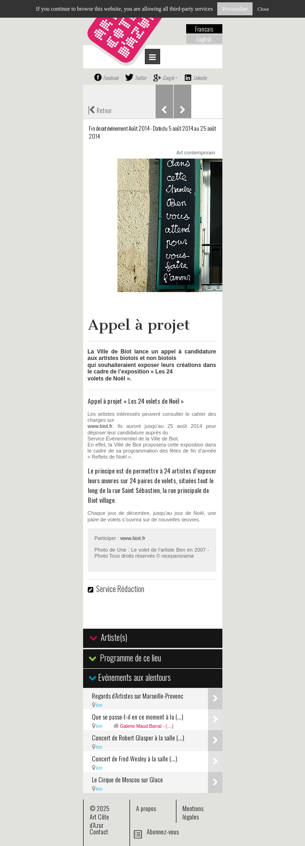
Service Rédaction (120, 588)
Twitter (140, 77)
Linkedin (200, 77)
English (204, 39)
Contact (99, 831)
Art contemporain (195, 152)
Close (263, 9)
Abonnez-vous (163, 831)
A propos (146, 808)
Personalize (234, 9)
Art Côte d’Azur (99, 821)
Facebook (110, 77)
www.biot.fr (100, 426)
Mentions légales (192, 812)
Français (204, 28)
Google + (169, 77)
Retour (100, 109)
